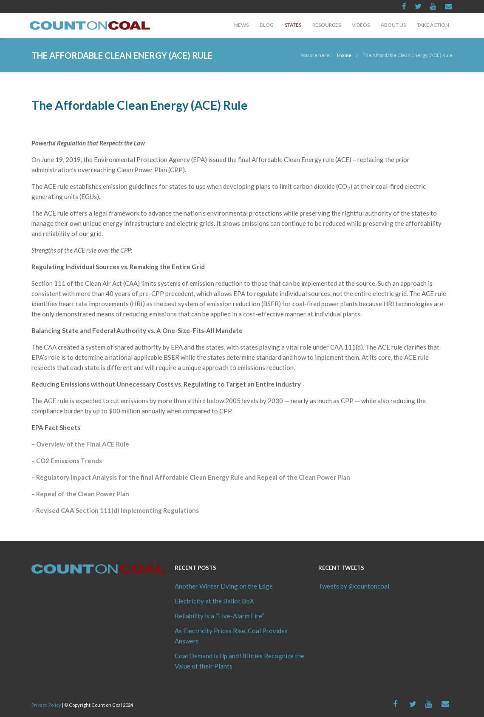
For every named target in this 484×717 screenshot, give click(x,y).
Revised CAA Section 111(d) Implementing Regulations (117, 510)
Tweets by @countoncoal (353, 586)
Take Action (433, 25)
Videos (361, 25)
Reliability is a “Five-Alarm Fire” (219, 616)
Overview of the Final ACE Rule (82, 444)
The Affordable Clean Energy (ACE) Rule (407, 55)
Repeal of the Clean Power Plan (82, 494)
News (241, 25)
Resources (326, 25)
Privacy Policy (46, 705)
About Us (393, 25)
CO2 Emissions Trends (69, 460)
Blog (267, 25)
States (293, 25)
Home (344, 55)
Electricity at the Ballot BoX (214, 601)
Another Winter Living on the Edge (224, 586)
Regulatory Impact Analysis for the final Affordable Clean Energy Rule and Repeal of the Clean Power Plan (193, 477)
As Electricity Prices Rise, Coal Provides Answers (231, 636)
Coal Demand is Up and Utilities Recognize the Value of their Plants (239, 661)
